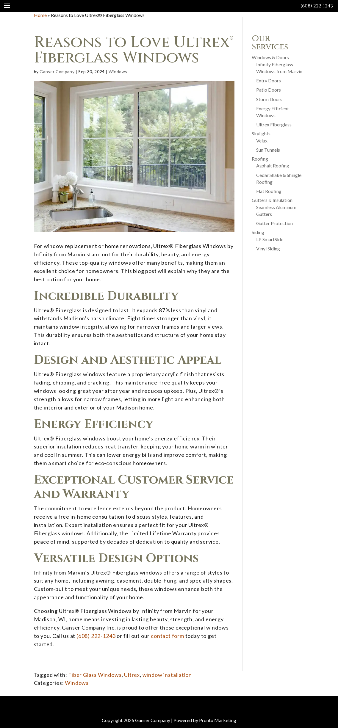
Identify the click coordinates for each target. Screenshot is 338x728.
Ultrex (132, 674)
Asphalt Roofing (272, 165)
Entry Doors (268, 80)
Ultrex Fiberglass (274, 124)
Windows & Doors (270, 57)
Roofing (260, 158)
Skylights (261, 133)
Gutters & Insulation (272, 200)
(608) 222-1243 (317, 6)
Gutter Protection (274, 223)
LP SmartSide (269, 239)
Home (40, 15)
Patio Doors (268, 89)
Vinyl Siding (268, 248)
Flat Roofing (268, 191)
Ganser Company (57, 71)
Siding (258, 232)
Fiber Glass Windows (94, 674)
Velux (261, 140)
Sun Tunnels (268, 150)
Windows (118, 71)
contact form (167, 636)
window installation (167, 674)
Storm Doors (269, 99)
